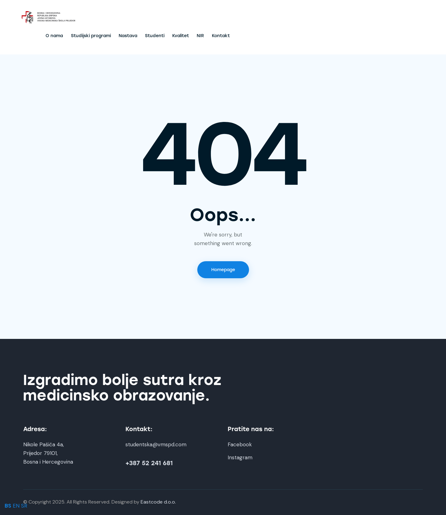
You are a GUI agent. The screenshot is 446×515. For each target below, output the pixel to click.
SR (24, 505)
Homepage (223, 269)
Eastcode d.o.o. (158, 502)
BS (8, 505)
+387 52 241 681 (149, 463)
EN (16, 505)
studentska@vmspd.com (155, 444)
